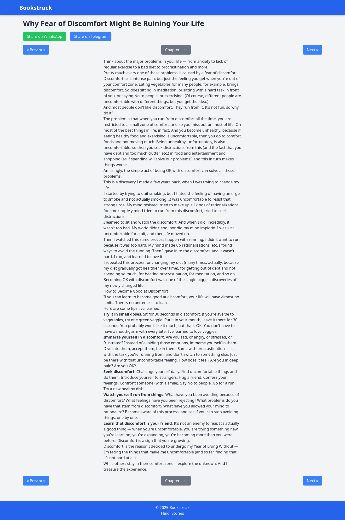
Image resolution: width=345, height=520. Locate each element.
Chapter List (176, 49)
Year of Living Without (213, 446)
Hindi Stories (172, 513)
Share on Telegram (91, 36)
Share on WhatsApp (44, 36)
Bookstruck (35, 7)
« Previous (36, 49)
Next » (312, 49)
